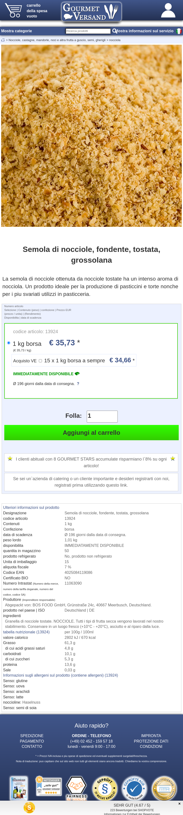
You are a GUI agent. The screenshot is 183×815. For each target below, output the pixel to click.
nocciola (114, 40)
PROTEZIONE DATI (151, 741)
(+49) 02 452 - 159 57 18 (91, 741)
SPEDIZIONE (31, 736)
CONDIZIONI (151, 746)
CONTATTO (32, 746)
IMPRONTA (151, 736)
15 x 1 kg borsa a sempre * (74, 360)
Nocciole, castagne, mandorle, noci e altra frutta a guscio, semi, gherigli (57, 40)
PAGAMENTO (32, 741)
